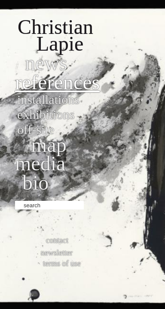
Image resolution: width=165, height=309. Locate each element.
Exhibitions (45, 114)
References (57, 82)
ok (91, 204)
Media (40, 163)
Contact (57, 240)
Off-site (35, 129)
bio (35, 182)
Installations (48, 99)
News (46, 63)
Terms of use (62, 263)
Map (49, 144)
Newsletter (57, 252)
